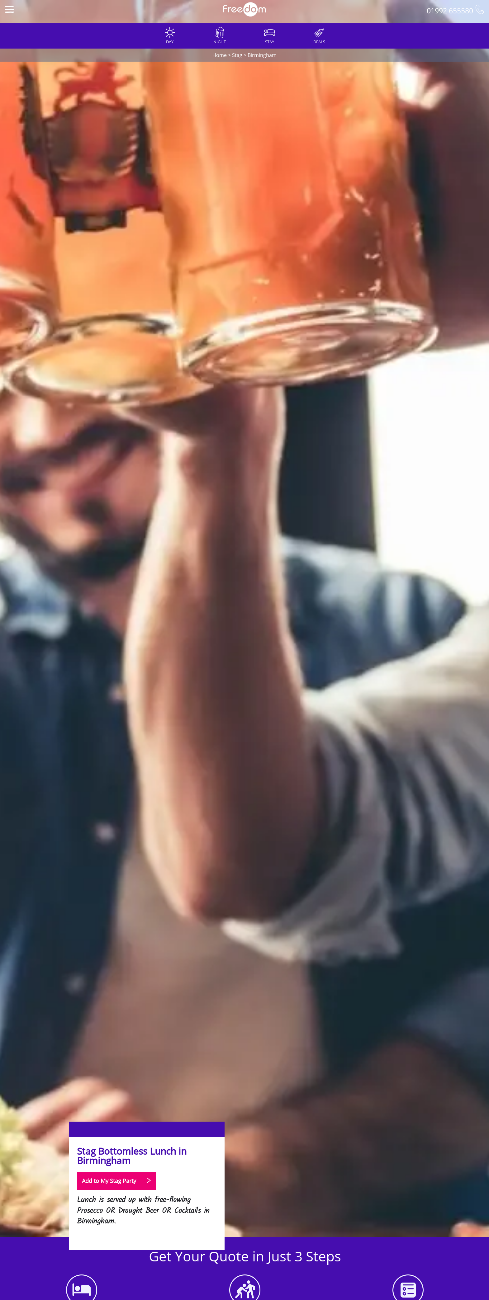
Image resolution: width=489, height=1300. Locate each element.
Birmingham (262, 55)
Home (219, 55)
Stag (237, 55)
